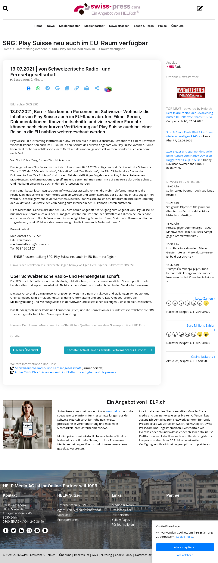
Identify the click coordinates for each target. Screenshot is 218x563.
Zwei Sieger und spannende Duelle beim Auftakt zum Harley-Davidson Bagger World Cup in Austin (189, 156)
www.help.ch (113, 411)
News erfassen (119, 26)
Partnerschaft (121, 515)
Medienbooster (69, 26)
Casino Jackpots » (203, 357)
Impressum (81, 555)
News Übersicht (25, 350)
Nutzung (106, 555)
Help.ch (50, 555)
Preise (162, 26)
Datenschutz (143, 555)
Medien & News (123, 505)
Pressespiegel (121, 510)
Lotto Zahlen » (205, 298)
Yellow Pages (121, 520)
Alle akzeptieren (185, 547)
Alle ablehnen (185, 555)
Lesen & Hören (144, 26)
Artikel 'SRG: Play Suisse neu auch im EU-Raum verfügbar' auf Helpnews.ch (66, 372)
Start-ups (63, 515)
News (51, 26)
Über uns (177, 26)
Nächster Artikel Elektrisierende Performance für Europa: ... (109, 350)
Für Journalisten (123, 524)
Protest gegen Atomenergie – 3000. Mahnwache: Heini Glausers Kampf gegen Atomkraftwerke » (189, 232)
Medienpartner (94, 26)
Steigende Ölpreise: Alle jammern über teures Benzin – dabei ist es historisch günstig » (188, 211)
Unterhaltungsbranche (32, 49)
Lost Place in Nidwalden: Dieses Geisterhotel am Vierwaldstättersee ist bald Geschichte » (189, 252)
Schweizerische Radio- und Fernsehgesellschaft (48, 368)
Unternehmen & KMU (72, 505)
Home (38, 26)
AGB (95, 555)
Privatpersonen (68, 520)
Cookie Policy (123, 555)
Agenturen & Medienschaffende (79, 510)
